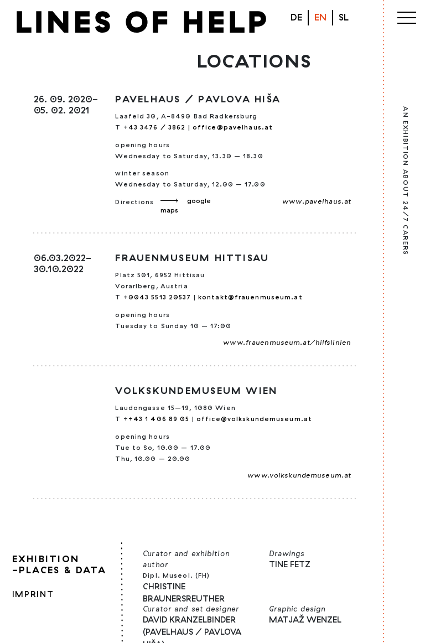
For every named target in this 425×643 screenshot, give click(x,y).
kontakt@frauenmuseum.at (250, 297)
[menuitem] (343, 17)
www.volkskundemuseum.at (299, 475)
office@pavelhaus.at (233, 127)
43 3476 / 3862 (157, 127)
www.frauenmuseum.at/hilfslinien (287, 342)
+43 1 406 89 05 (159, 419)
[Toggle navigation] (407, 15)
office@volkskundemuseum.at (254, 419)
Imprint (33, 594)
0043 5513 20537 (161, 297)
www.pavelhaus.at (316, 201)
